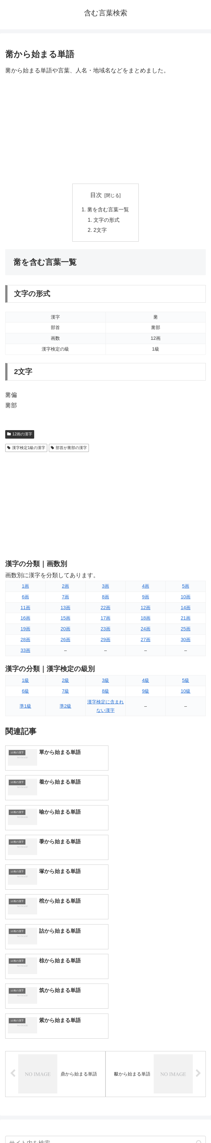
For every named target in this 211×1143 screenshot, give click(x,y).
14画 (185, 608)
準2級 (65, 706)
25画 (185, 629)
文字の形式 (107, 220)
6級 (25, 691)
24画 (145, 629)
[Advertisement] (105, 129)
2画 (65, 586)
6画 (25, 597)
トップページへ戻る (54, 1122)
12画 (145, 608)
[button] (199, 992)
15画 (65, 618)
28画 (25, 640)
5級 (185, 681)
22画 (105, 608)
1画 (25, 586)
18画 (145, 618)
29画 (105, 640)
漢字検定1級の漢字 (26, 448)
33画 (25, 651)
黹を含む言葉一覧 (108, 210)
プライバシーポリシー (157, 1122)
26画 (65, 640)
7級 (65, 691)
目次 (96, 195)
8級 (105, 691)
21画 (185, 618)
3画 (105, 586)
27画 (145, 640)
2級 (65, 681)
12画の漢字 (19, 434)
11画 (25, 608)
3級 (105, 681)
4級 (145, 681)
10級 (185, 691)
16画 (25, 618)
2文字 (100, 231)
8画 (105, 597)
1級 (25, 681)
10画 (185, 597)
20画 (65, 629)
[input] (105, 992)
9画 (145, 597)
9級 (145, 691)
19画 (25, 629)
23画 (105, 629)
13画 (65, 608)
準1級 (25, 706)
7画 (65, 597)
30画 (185, 640)
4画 (145, 586)
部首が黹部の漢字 (69, 448)
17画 (105, 618)
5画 (185, 586)
